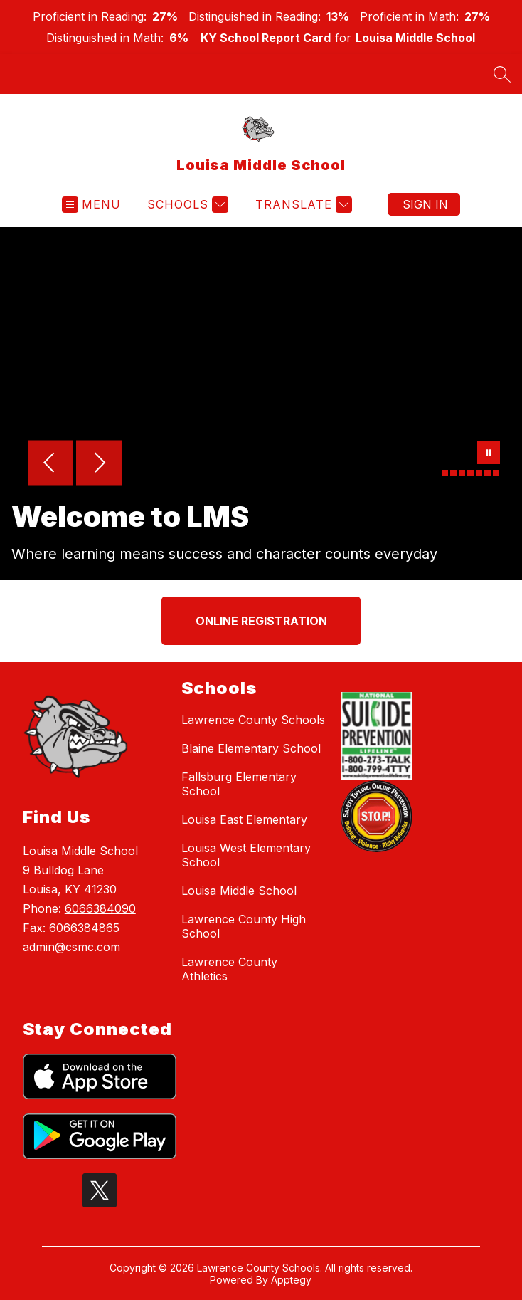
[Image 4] (470, 473)
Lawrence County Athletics (229, 969)
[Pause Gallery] (488, 454)
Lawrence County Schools (253, 720)
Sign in (425, 204)
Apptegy (291, 1280)
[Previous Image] (50, 464)
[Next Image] (99, 464)
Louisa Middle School (239, 891)
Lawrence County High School (243, 926)
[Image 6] (487, 473)
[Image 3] (462, 473)
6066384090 (100, 908)
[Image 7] (496, 473)
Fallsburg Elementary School (239, 784)
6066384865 (84, 928)
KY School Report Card (266, 38)
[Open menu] (91, 205)
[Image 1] (445, 473)
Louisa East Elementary (244, 819)
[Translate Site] (302, 205)
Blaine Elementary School (251, 748)
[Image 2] (453, 473)
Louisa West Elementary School (246, 855)
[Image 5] (479, 473)
